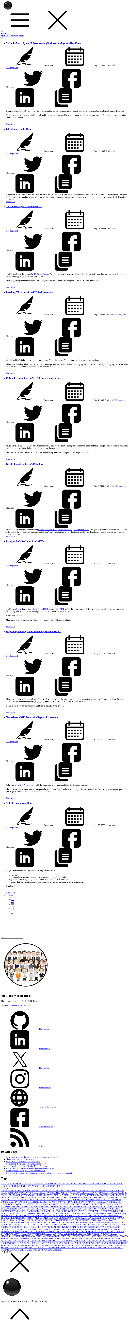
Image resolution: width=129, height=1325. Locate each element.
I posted (19, 609)
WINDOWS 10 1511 (95, 1238)
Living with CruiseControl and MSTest (25, 541)
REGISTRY (57, 1222)
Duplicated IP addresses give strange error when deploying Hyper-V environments (39, 1173)
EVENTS (33, 1186)
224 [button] (12, 909)
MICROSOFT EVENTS (99, 1216)
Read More (10, 124)
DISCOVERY (56, 1206)
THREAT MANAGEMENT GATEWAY (87, 1232)
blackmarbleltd (26, 1088)
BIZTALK (59, 1195)
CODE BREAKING (57, 1200)
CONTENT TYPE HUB (68, 1202)
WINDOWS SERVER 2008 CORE (40, 1245)
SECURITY (88, 1225)
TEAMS (5, 1232)
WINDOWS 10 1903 (113, 1238)
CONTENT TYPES (88, 1202)
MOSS (25, 1218)
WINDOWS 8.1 (34, 1241)
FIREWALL (43, 1209)
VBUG (104, 1234)
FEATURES (31, 1209)
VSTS (39, 1184)
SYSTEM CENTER (48, 1229)
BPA (44, 1197)
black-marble (25, 1049)
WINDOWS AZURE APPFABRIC (103, 1241)
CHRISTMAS (119, 1197)
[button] (12, 895)
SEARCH (78, 1225)
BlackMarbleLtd (46, 1127)
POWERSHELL (98, 1184)
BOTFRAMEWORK (26, 1197)
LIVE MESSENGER (81, 1213)
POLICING (103, 1220)
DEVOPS (84, 1184)
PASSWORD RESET (43, 1220)
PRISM (33, 1222)
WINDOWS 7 (7, 1241)
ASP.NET (65, 1193)
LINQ (57, 1213)
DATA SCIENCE (46, 1204)
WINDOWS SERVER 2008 (13, 1245)
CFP (98, 1197)
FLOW (52, 1209)
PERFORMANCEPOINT (63, 1220)
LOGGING (95, 1213)
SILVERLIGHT (40, 1227)
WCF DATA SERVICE (60, 1236)
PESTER (93, 1220)
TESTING (60, 1232)
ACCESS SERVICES (59, 1190)
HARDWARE (33, 1211)
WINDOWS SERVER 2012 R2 (28, 1247)
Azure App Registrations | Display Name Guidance (26, 1166)
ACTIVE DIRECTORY (85, 1190)
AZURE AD (84, 1193)
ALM (10, 1193)
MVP (32, 1218)
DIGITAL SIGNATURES (38, 1206)
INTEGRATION (34, 1213)
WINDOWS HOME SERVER (32, 1243)
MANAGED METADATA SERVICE (28, 1216)
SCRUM (46, 1225)
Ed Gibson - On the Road (18, 129)
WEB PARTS (7, 1238)
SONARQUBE (77, 1227)
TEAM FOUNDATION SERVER (112, 1229)
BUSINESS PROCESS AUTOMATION (64, 1197)
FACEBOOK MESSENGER (13, 1209)
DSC (71, 1206)
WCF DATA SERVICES (81, 1236)
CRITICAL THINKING (107, 1202)
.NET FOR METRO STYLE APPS (16, 1190)
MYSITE (39, 1218)
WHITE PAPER (49, 1238)
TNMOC (120, 1232)
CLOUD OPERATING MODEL (23, 1200)
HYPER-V (83, 1211)
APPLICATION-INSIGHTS (48, 1193)
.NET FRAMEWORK (40, 1190)
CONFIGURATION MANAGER (15, 1202)
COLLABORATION (91, 1200)
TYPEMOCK (7, 1234)
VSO (33, 1236)
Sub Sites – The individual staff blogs (16, 1005)
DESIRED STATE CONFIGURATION (107, 1204)
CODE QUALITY (74, 1200)
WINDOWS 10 (79, 1238)
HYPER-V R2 (94, 1211)
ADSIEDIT (108, 1190)
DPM (66, 1206)
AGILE (117, 1190)
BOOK (4, 1197)
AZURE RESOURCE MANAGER (105, 1193)
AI (122, 1190)
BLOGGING (122, 1195)
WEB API (96, 1236)
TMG (113, 1232)
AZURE (111, 1184)
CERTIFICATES (88, 1197)
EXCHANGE (117, 1206)
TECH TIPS (29, 1184)
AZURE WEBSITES (18, 1195)
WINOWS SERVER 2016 (103, 1247)
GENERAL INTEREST (80, 1209)
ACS (48, 1186)
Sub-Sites (5, 33)
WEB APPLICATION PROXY (114, 1236)
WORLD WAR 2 (32, 1250)
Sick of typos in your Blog (19, 803)
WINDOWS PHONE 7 (74, 1243)
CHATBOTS (107, 1197)
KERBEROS (48, 1213)
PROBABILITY (44, 1222)
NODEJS (114, 1218)
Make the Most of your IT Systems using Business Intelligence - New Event (43, 43)
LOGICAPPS (120, 1213)
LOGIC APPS (107, 1213)
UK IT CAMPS (24, 1234)
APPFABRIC (30, 1193)
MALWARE (7, 1216)
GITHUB (57, 1186)
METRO (64, 1216)
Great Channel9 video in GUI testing (24, 464)
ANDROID (18, 1193)
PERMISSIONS (82, 1220)
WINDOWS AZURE (69, 1184)
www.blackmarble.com (48, 1107)
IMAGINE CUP (8, 1213)
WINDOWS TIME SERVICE (79, 1247)
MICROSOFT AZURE (79, 1216)
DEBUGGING (67, 1204)
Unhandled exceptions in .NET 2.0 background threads (33, 378)
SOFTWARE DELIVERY (58, 1227)
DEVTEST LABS (19, 1206)
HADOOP (22, 1211)
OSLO (30, 1220)
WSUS (43, 1250)
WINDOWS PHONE (54, 1243)
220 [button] (12, 900)
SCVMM (55, 1225)
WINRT (118, 1247)
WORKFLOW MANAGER (13, 1250)
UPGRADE (58, 1234)
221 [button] (12, 902)
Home (3, 31)
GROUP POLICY (9, 1211)
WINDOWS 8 (20, 1241)
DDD (57, 1204)
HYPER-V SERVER (110, 1211)
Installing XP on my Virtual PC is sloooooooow (29, 292)
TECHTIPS (50, 1232)
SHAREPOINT (51, 1184)
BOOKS (12, 1197)
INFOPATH (21, 1213)
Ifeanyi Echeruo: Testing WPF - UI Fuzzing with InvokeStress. (63, 530)
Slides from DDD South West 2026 (20, 1159)
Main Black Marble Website (12, 36)
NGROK (98, 1218)
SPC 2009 (88, 1227)
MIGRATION (15, 1218)
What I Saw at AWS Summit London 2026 (23, 1161)
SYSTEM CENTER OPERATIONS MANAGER (77, 1229)
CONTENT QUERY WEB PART (44, 1202)
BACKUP (32, 1195)
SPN (95, 1227)
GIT (92, 1209)
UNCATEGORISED (12, 1184)
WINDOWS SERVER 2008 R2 (68, 1245)
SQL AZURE (111, 1227)
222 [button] (12, 904)
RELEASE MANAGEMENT (76, 1222)
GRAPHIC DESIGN (114, 1209)
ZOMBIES (57, 1250)
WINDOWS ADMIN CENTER (54, 1241)
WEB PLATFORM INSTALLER (27, 1238)
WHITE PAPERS (64, 1238)
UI (15, 1234)
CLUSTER (42, 1200)
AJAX (4, 1193)
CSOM (4, 1204)
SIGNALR (27, 1227)
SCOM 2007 (36, 1225)
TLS (107, 1232)
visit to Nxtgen (24, 785)
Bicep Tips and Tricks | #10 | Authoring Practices (25, 1171)
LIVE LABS (66, 1213)
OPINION (12, 1220)
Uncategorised (12, 67)
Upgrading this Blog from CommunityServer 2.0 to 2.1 (33, 631)
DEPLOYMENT (19, 1186)
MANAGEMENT (52, 1216)
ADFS (99, 1190)
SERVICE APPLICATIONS (106, 1225)
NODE (106, 1218)
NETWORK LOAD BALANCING (79, 1218)
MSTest (63, 609)
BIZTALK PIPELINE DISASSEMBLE (80, 1195)
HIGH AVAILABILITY (50, 1211)
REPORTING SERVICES (12, 1225)
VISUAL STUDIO (22, 1236)
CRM (120, 1202)
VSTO (39, 1236)
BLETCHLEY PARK (106, 1195)
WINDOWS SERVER (94, 1243)
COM (104, 1200)
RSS (22, 1146)
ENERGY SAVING (82, 1206)
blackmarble (25, 1029)
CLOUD (5, 1200)
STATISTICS (16, 1229)
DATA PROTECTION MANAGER (23, 1204)
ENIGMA (96, 1206)
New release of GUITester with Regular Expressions (32, 717)
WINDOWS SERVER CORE (54, 1247)
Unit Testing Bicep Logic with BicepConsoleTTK (26, 1164)
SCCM (27, 1225)
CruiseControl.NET (40, 609)
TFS (67, 1232)
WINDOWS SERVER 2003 (115, 1243)
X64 (50, 1250)
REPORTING (119, 1222)
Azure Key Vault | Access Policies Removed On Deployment (30, 1168)
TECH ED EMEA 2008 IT (20, 1232)
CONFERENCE (114, 1200)
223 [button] (12, 906)
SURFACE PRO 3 (30, 1229)
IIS (121, 1211)
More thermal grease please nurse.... (24, 206)
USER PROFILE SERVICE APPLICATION (82, 1234)
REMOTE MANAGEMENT (100, 1222)
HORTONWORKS (69, 1211)
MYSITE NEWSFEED (54, 1218)
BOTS (38, 1197)
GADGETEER (63, 1209)
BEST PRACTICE (45, 1195)
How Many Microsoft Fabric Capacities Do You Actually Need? (32, 1157)
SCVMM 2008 (67, 1225)
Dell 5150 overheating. (40, 274)
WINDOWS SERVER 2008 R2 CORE (98, 1245)
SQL (42, 1186)
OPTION (22, 1220)
